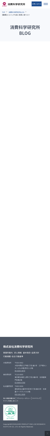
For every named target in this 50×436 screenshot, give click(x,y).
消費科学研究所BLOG (16, 12)
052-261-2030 (20, 394)
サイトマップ (36, 398)
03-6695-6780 (20, 382)
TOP (3, 12)
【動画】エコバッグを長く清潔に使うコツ (16, 15)
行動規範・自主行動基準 (13, 356)
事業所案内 (8, 352)
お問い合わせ (36, 4)
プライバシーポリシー (24, 398)
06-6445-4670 (20, 371)
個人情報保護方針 (9, 398)
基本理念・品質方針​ (31, 352)
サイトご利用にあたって (10, 401)
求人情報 (18, 352)
